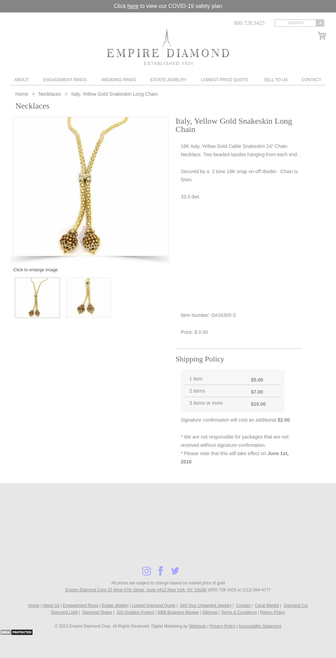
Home (22, 94)
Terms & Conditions (239, 612)
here (132, 6)
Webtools (197, 626)
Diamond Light (64, 612)
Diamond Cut (295, 605)
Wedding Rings (119, 79)
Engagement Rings (65, 79)
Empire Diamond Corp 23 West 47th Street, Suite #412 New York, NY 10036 (135, 590)
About (22, 79)
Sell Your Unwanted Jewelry (205, 605)
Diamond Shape (97, 612)
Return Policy (272, 612)
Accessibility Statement (259, 626)
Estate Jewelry (168, 79)
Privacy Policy (223, 626)
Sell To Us (276, 79)
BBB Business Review (178, 612)
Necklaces (49, 94)
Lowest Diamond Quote (153, 605)
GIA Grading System (135, 612)
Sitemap (210, 612)
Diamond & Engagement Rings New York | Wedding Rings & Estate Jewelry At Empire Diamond (168, 46)
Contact (311, 79)
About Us (51, 605)
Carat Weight (267, 605)
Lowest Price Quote (224, 79)
